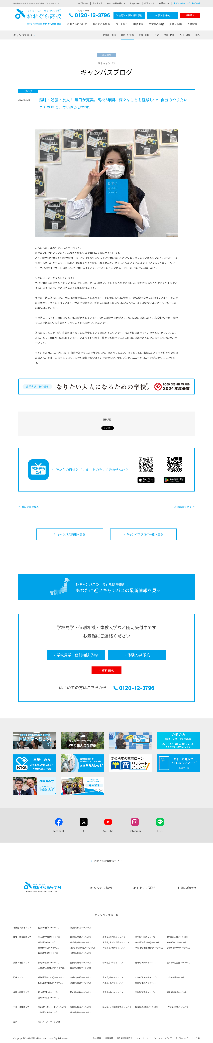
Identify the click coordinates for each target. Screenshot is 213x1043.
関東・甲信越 (127, 34)
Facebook (59, 831)
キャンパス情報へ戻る (71, 534)
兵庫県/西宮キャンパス (80, 982)
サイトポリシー (143, 1038)
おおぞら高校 (38, 17)
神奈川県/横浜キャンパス (114, 947)
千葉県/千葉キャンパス (80, 942)
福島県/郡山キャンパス (80, 927)
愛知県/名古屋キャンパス (178, 962)
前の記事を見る (30, 506)
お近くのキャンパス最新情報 (187, 3)
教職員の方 (149, 3)
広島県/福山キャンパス (113, 992)
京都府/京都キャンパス (80, 977)
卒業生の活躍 (156, 24)
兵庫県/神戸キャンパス (113, 982)
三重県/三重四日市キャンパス (51, 967)
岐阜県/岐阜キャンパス (80, 967)
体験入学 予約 (162, 15)
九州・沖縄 (185, 34)
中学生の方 (83, 3)
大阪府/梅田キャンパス (113, 977)
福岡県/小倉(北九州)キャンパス (52, 1007)
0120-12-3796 (89, 16)
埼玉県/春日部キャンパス (114, 937)
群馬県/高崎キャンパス (80, 937)
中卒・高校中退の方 (116, 3)
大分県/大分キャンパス (48, 1012)
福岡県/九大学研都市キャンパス (117, 1007)
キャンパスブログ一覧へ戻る (144, 534)
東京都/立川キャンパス (177, 942)
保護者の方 (164, 3)
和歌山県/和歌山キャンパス (50, 982)
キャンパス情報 (22, 35)
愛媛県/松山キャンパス (48, 997)
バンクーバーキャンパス (49, 1021)
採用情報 (109, 1038)
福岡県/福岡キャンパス (80, 1007)
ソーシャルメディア (163, 1038)
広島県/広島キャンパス (145, 992)
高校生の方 (98, 3)
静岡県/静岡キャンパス (80, 962)
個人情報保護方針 (125, 1038)
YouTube (108, 831)
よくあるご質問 (144, 888)
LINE (160, 831)
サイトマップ (182, 1038)
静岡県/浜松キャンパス (113, 962)
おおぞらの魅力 (101, 24)
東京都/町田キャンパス (48, 947)
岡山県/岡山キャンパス (48, 992)
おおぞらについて (77, 24)
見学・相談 (175, 24)
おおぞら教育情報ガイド (108, 861)
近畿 (156, 34)
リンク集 (196, 1038)
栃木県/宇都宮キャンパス (49, 937)
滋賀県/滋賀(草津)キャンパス (51, 977)
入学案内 (192, 24)
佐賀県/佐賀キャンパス (177, 1007)
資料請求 (190, 15)
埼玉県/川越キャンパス (145, 937)
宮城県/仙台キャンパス (48, 927)
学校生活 (138, 24)
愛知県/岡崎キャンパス (145, 962)
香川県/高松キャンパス (177, 992)
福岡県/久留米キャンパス (146, 1007)
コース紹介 (121, 24)
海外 (197, 34)
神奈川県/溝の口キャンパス (82, 947)
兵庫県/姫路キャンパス (145, 982)
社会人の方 (135, 3)
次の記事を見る (183, 506)
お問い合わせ (186, 888)
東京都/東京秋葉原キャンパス (116, 942)
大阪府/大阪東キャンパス (146, 977)
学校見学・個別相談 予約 (129, 15)
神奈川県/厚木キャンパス (178, 947)
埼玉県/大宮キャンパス (177, 937)
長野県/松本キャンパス (80, 953)
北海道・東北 (109, 34)
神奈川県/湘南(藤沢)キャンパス (149, 947)
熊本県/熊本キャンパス (80, 1012)
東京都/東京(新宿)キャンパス (148, 942)
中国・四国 (169, 34)
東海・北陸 (144, 34)
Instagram (135, 831)
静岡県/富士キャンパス (48, 962)
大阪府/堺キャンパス (176, 977)
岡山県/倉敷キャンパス (80, 992)
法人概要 (97, 1038)
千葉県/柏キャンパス (47, 942)
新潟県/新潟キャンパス (48, 953)
